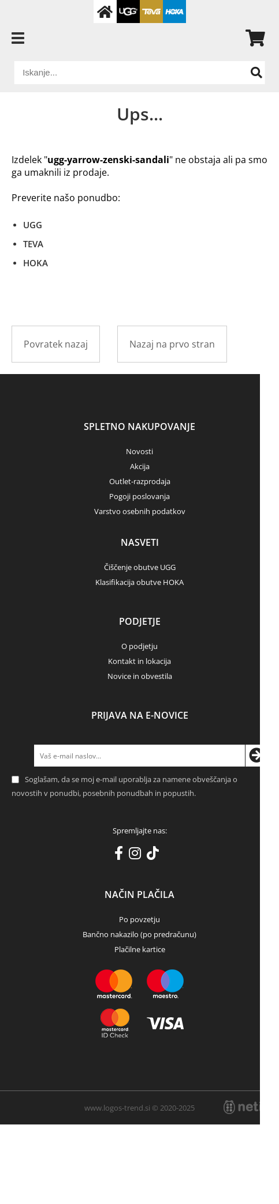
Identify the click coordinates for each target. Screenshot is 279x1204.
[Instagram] (138, 855)
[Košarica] (250, 38)
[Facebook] (121, 855)
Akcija (140, 466)
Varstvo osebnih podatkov (139, 511)
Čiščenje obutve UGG (140, 567)
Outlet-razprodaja (139, 481)
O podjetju (139, 646)
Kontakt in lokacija (139, 661)
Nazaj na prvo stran (172, 344)
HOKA (35, 263)
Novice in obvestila (139, 676)
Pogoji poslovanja (139, 496)
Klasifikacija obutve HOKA (139, 582)
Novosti (139, 451)
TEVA (33, 244)
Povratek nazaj (56, 344)
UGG (32, 225)
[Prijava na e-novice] (256, 756)
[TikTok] (156, 855)
